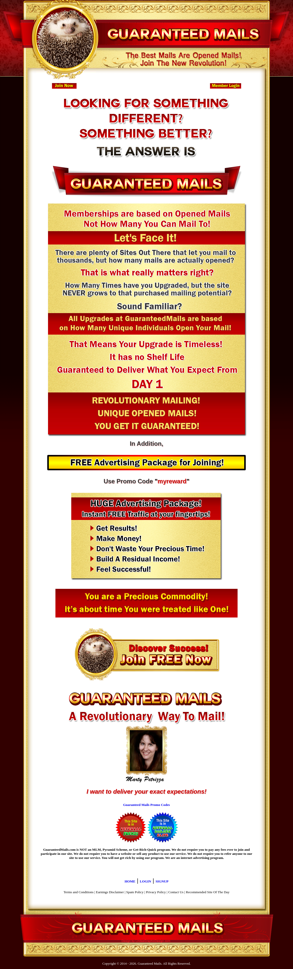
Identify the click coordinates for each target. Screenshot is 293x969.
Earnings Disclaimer (110, 892)
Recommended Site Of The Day (208, 892)
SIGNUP (162, 881)
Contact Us (176, 892)
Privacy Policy (156, 892)
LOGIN (145, 881)
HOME (130, 881)
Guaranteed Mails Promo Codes (146, 805)
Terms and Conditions (79, 892)
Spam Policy (135, 892)
